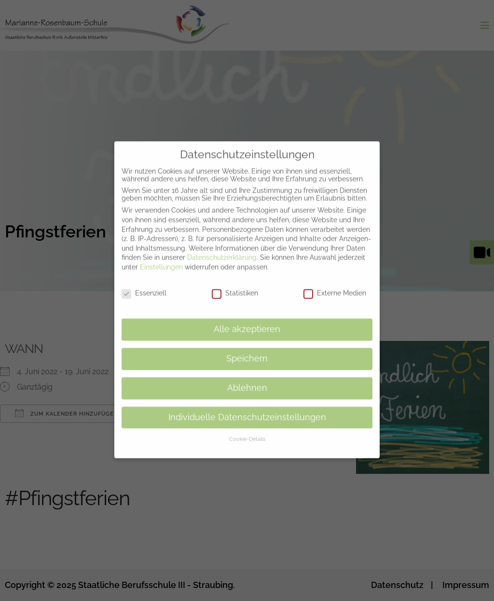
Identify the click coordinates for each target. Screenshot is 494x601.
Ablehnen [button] (247, 377)
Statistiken (235, 283)
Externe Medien (334, 283)
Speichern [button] (247, 348)
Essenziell (144, 283)
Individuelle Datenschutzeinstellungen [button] (247, 407)
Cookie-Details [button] (247, 429)
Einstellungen (161, 257)
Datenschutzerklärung (222, 247)
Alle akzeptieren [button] (247, 319)
